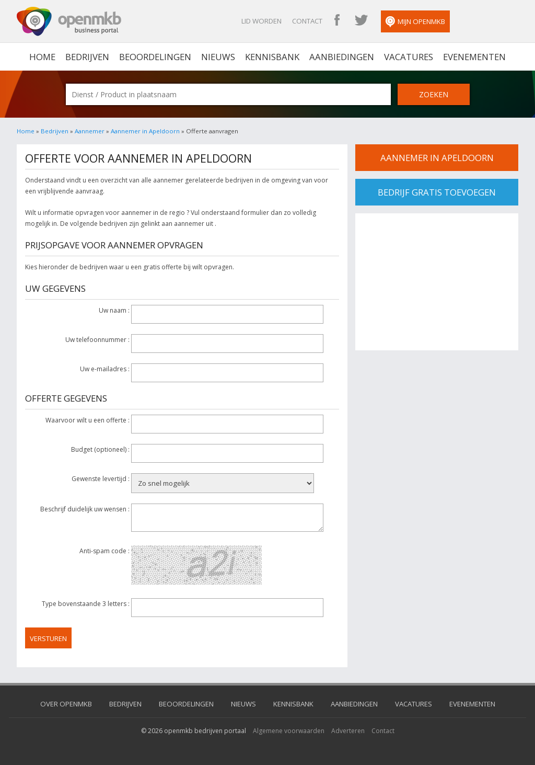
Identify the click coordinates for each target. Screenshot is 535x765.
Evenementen (474, 57)
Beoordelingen (155, 57)
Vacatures (408, 57)
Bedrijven (87, 57)
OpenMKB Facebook (337, 20)
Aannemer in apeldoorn (437, 158)
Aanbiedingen (341, 57)
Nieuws (218, 57)
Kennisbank (272, 57)
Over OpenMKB (66, 704)
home (42, 57)
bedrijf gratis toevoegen (437, 192)
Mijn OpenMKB (415, 22)
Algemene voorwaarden (288, 730)
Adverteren (348, 730)
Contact (307, 21)
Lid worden (261, 21)
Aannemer (89, 131)
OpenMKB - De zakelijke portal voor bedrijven (69, 21)
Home (25, 131)
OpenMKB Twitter (361, 20)
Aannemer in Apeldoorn (145, 131)
